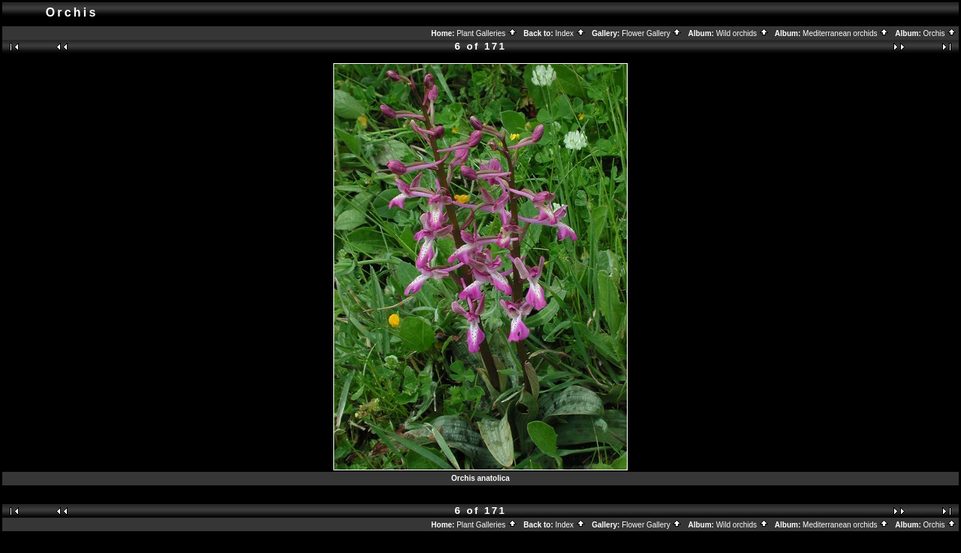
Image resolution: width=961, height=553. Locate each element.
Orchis (940, 33)
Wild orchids (742, 33)
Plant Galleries (486, 33)
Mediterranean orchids (846, 33)
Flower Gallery (652, 33)
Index (571, 33)
